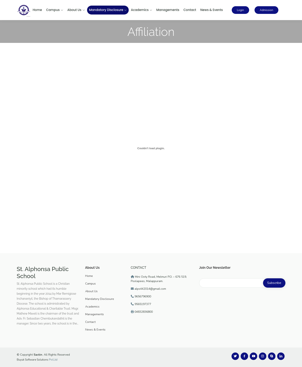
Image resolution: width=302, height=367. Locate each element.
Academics (141, 10)
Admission (266, 10)
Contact (189, 10)
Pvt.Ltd (53, 360)
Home (37, 10)
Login (240, 10)
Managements (167, 10)
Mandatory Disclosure (108, 10)
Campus (54, 10)
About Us (76, 10)
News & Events (211, 10)
